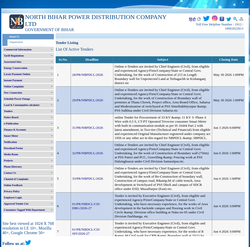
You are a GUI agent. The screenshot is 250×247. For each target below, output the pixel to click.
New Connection (13, 92)
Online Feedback (13, 185)
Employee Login (13, 197)
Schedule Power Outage (17, 98)
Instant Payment (13, 80)
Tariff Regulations (14, 55)
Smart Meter (11, 135)
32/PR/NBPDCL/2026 (87, 153)
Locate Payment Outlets (17, 74)
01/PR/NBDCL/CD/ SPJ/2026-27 (86, 231)
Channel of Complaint (16, 179)
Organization (16, 42)
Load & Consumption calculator (22, 105)
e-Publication (11, 123)
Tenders (8, 111)
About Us (14, 36)
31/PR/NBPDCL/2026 (87, 128)
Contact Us (10, 172)
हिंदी (192, 19)
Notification (10, 142)
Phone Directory (13, 166)
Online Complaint (14, 86)
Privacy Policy (12, 191)
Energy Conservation (15, 68)
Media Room (11, 154)
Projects (8, 160)
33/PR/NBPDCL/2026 (87, 178)
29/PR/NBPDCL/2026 (87, 100)
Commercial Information (17, 49)
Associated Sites (12, 61)
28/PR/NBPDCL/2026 (87, 75)
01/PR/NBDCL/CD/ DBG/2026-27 (86, 206)
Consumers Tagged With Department (24, 209)
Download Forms (13, 148)
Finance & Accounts (15, 129)
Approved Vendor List (16, 203)
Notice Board (11, 117)
